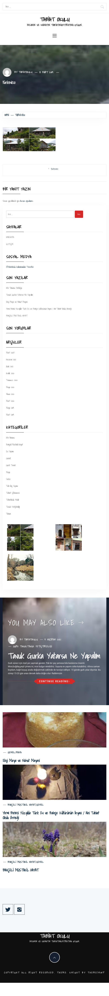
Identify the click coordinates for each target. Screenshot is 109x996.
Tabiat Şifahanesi (12, 493)
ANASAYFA (10, 237)
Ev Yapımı (10, 451)
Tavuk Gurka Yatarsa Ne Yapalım (19, 294)
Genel (8, 458)
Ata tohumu (10, 437)
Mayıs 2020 (10, 387)
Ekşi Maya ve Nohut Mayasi (16, 302)
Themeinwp (96, 972)
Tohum (8, 513)
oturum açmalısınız (26, 201)
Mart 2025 (10, 352)
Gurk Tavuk (11, 465)
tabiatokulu (25, 72)
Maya (8, 472)
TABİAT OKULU (54, 19)
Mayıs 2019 (10, 408)
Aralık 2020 (10, 373)
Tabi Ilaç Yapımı (12, 486)
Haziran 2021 (11, 359)
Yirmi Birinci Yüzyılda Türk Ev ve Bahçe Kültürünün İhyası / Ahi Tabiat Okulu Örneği (38, 308)
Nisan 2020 (10, 394)
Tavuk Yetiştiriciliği (13, 506)
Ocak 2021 (9, 366)
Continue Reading (54, 681)
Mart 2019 (10, 414)
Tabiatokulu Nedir (12, 499)
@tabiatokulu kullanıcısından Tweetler (20, 267)
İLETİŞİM (9, 244)
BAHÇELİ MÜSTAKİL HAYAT (17, 315)
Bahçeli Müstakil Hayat (14, 444)
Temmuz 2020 (11, 380)
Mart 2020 (10, 401)
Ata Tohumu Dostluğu (14, 288)
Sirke (8, 479)
